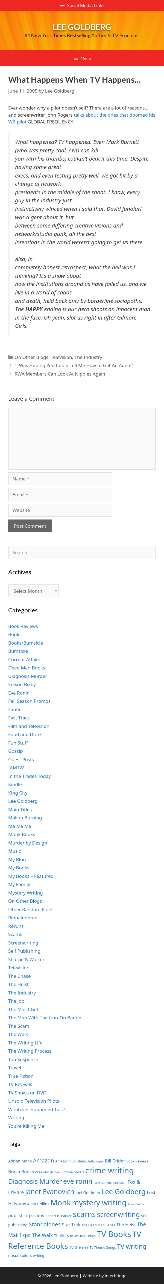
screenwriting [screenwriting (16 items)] (118, 1214)
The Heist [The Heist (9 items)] (126, 1225)
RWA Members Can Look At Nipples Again (59, 374)
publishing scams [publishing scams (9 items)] (26, 1215)
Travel (14, 1067)
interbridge (115, 1275)
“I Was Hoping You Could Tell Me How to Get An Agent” (74, 365)
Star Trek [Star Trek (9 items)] (71, 1225)
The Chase (19, 976)
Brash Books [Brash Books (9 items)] (21, 1172)
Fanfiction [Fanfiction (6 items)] (119, 1183)
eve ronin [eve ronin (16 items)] (77, 1181)
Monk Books (21, 834)
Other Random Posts (31, 909)
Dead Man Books (26, 668)
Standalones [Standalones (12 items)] (45, 1224)
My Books (18, 867)
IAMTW (16, 768)
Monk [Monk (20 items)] (61, 1202)
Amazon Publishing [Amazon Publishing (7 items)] (70, 1161)
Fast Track (19, 718)
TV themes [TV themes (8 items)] (79, 1247)
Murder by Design (27, 843)
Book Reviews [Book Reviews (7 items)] (137, 1161)
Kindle (15, 784)
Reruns (16, 926)
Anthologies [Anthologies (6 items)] (95, 1161)
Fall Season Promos (29, 701)
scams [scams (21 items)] (84, 1214)
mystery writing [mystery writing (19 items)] (99, 1202)
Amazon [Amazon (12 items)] (43, 1160)
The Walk (18, 1034)
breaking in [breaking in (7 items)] (44, 1172)
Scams (15, 934)
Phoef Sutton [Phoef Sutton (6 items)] (136, 1204)
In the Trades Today (29, 776)
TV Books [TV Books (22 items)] (114, 1234)
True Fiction (21, 1076)
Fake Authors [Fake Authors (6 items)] (103, 1183)
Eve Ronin (19, 693)
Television (61, 357)
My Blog (17, 859)
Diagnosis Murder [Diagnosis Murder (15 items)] (35, 1181)
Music (14, 851)
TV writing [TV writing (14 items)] (131, 1246)
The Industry (88, 357)
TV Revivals (20, 1084)
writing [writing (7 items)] (38, 1255)
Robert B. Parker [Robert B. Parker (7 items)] (58, 1216)
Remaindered (22, 917)
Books (15, 634)
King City (17, 793)
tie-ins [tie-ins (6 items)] (74, 1236)
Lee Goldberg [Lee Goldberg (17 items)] (123, 1191)
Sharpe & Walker (26, 959)
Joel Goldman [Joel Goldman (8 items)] (87, 1192)
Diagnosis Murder (27, 676)
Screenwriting (23, 943)
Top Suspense (23, 1059)
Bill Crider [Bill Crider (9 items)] (115, 1161)
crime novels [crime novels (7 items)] (74, 1172)
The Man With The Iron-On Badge (44, 1017)
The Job (16, 1001)
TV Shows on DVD (27, 1093)
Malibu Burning (25, 817)
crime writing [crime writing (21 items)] (109, 1170)
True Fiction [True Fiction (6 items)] (87, 1236)
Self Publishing (24, 951)
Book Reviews (23, 626)
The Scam (18, 1026)
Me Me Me (19, 826)
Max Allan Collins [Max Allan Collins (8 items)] (33, 1203)
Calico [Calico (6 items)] (58, 1172)
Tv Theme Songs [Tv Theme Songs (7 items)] (103, 1247)
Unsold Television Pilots (33, 1101)
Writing (16, 1117)
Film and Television (28, 726)
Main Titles (20, 809)
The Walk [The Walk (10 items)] (42, 1235)
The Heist (18, 984)
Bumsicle (18, 651)
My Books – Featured (31, 876)
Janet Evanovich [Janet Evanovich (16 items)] (49, 1191)
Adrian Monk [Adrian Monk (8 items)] (20, 1161)
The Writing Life (25, 1043)
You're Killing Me (26, 1126)
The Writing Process (29, 1051)
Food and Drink (25, 734)
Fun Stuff (18, 743)
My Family (19, 884)
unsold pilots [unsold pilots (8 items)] (20, 1255)
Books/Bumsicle (25, 643)
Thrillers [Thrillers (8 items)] (61, 1235)
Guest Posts (21, 759)
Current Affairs (24, 659)
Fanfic (14, 709)
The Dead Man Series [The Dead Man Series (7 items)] (98, 1225)
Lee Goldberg (82, 27)
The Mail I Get (23, 1009)
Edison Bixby (22, 684)
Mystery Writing (25, 893)
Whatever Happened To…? (36, 1109)
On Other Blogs (31, 357)
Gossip (15, 751)
